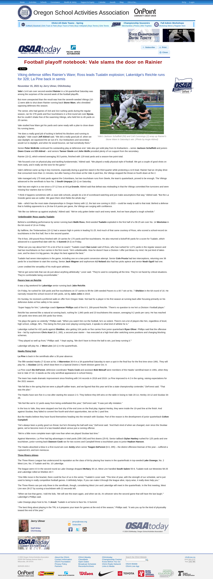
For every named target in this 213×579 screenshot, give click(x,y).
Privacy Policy (61, 564)
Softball (29, 26)
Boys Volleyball (81, 26)
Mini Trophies (146, 26)
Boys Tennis (93, 26)
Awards (112, 2)
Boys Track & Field (65, 26)
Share (32, 68)
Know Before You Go (111, 562)
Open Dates (83, 562)
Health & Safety (70, 2)
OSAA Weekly (84, 557)
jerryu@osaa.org (77, 522)
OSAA (107, 557)
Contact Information (63, 559)
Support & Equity (87, 2)
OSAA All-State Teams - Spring (67, 23)
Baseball (36, 26)
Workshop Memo (166, 26)
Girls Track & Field (49, 26)
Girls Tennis (104, 26)
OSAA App (132, 566)
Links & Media (108, 566)
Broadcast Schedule (87, 564)
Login (192, 2)
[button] (149, 47)
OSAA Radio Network (111, 564)
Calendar (102, 2)
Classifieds (83, 559)
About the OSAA (62, 557)
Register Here (179, 26)
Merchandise (127, 26)
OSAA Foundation (63, 562)
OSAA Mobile (131, 564)
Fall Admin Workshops (172, 23)
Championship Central (112, 559)
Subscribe (74, 524)
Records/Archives (86, 566)
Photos (136, 26)
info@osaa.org (190, 557)
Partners (58, 566)
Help (184, 2)
